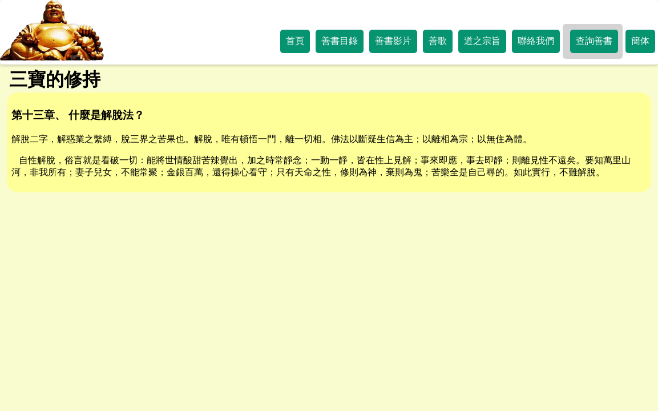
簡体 (640, 41)
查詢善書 (594, 41)
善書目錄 (339, 41)
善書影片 (393, 41)
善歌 (438, 41)
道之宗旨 (482, 41)
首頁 (295, 41)
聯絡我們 (536, 41)
